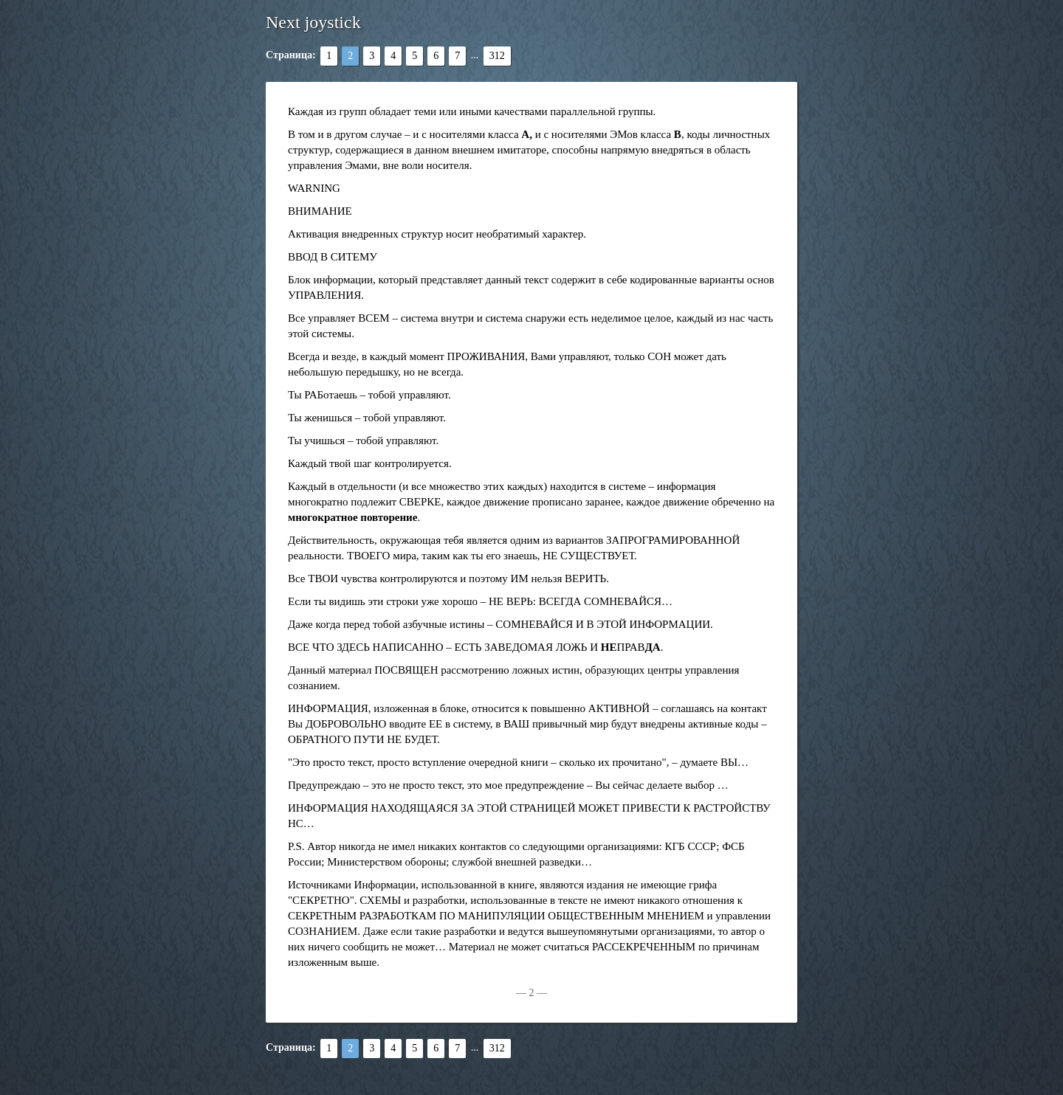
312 (497, 55)
